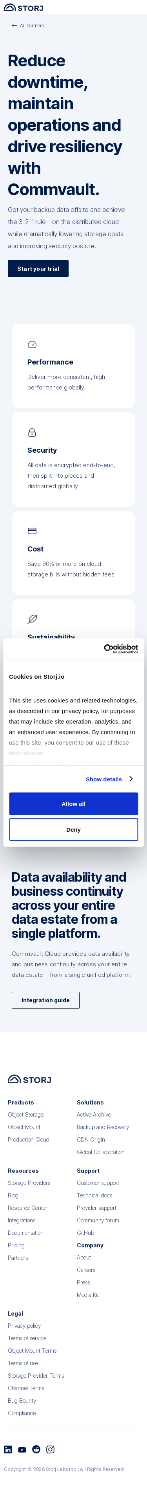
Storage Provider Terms (36, 1389)
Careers (86, 1283)
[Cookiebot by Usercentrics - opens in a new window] (104, 649)
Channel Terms (26, 1401)
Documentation (26, 1246)
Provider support (96, 1221)
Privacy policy (24, 1339)
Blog (13, 1209)
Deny (73, 829)
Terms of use (23, 1376)
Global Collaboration (101, 1165)
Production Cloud (28, 1153)
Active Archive (94, 1128)
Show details (104, 778)
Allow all (73, 803)
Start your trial (38, 268)
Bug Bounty (22, 1414)
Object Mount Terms (32, 1364)
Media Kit (88, 1308)
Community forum (98, 1234)
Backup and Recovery (103, 1140)
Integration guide (46, 1000)
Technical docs (94, 1209)
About (84, 1271)
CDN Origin (91, 1153)
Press (83, 1296)
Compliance (22, 1426)
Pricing (16, 1259)
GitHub (85, 1246)
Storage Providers (29, 1196)
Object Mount (24, 1140)
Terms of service (27, 1351)
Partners (18, 1271)
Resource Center (27, 1221)
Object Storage (26, 1128)
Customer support (98, 1196)
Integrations (21, 1234)
